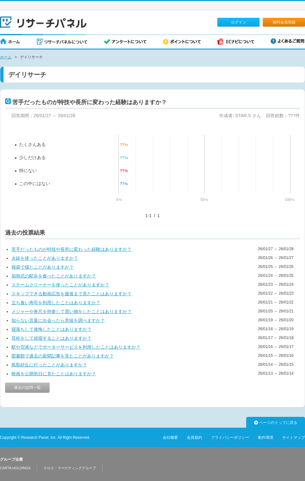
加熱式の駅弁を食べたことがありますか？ (53, 275)
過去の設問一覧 (27, 387)
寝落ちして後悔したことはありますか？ (51, 329)
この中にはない (34, 183)
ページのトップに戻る (275, 422)
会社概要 (170, 437)
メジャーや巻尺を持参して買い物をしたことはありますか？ (71, 311)
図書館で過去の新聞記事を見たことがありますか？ (62, 355)
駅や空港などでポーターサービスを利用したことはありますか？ (75, 347)
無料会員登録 (284, 22)
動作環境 (265, 437)
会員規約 (194, 437)
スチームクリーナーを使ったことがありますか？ (60, 284)
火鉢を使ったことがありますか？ (44, 258)
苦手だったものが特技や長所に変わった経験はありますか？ (71, 249)
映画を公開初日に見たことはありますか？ (53, 373)
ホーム (10, 42)
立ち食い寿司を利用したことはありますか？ (55, 302)
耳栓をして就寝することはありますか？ (51, 338)
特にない (28, 170)
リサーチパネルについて (62, 42)
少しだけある (32, 157)
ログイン (238, 22)
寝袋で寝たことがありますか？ (42, 267)
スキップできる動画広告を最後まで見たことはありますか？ (71, 293)
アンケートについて (125, 42)
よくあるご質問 (287, 41)
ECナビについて (235, 42)
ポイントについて (182, 42)
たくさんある (32, 144)
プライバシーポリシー (230, 437)
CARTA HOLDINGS (15, 468)
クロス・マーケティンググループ (70, 468)
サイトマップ (293, 437)
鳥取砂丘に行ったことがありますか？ (49, 364)
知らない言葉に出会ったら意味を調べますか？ (58, 320)
